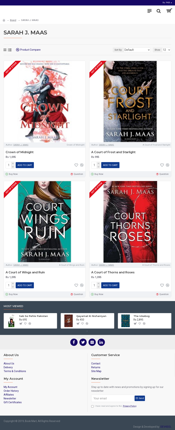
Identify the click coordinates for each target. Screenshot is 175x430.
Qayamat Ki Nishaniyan (91, 314)
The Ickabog (141, 314)
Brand (13, 20)
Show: (158, 50)
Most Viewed (13, 304)
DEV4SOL (165, 425)
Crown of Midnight (20, 152)
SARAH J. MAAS (20, 145)
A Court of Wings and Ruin (25, 271)
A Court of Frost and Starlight (113, 152)
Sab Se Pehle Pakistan (33, 314)
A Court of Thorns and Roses (113, 271)
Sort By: (118, 50)
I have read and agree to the (114, 404)
